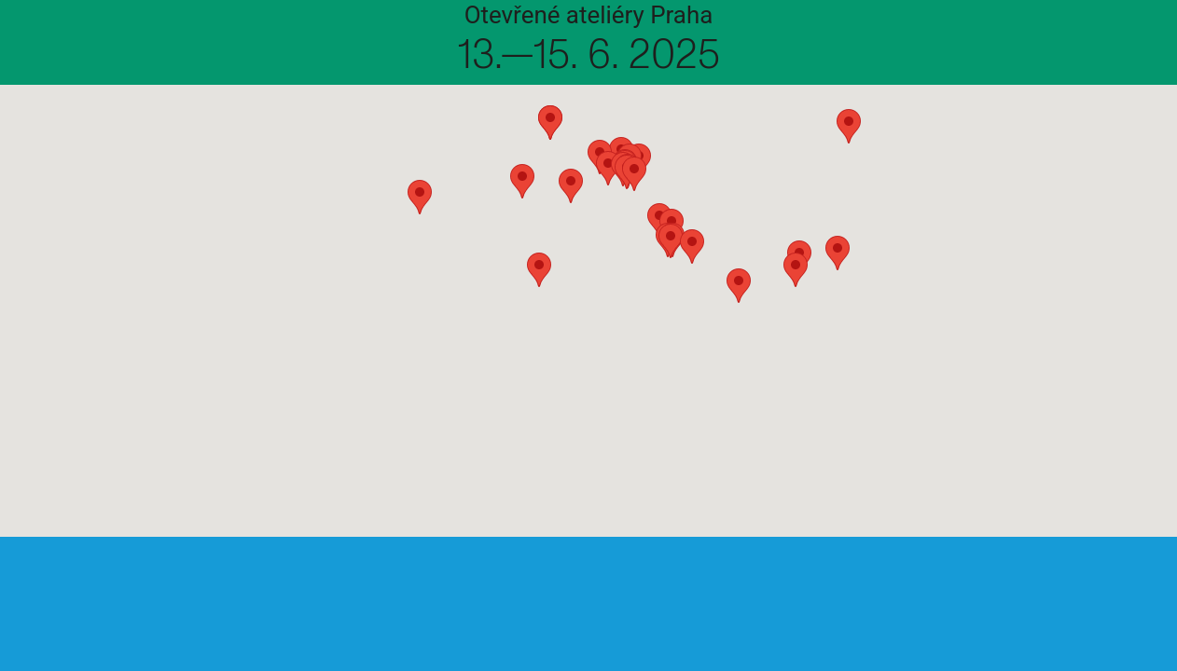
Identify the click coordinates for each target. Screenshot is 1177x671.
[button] (309, 462)
